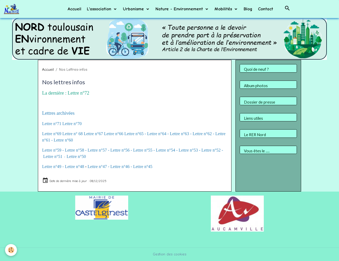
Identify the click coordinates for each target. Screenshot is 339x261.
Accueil (74, 8)
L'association (100, 8)
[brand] (12, 9)
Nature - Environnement (179, 8)
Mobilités (224, 8)
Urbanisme (134, 8)
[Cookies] (11, 250)
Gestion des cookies (169, 254)
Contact (265, 8)
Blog (248, 8)
